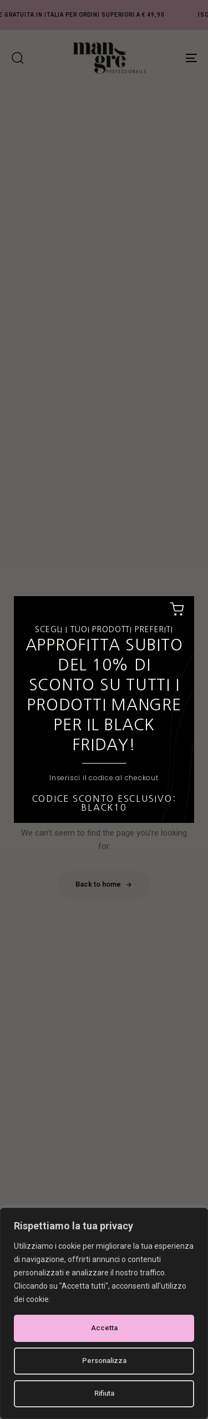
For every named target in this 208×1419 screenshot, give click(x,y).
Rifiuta (104, 1393)
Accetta (104, 1328)
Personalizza (104, 1360)
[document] (104, 709)
